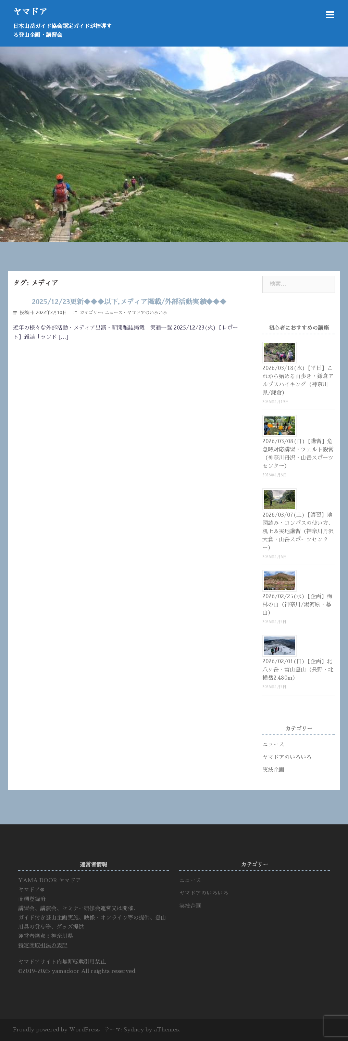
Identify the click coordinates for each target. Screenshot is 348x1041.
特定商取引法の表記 (42, 945)
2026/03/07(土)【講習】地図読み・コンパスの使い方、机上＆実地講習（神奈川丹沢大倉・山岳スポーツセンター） (298, 531)
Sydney (134, 1029)
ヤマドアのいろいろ (147, 312)
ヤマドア (30, 12)
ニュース (114, 312)
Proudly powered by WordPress (56, 1029)
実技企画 (273, 770)
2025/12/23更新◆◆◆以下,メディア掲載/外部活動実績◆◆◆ (129, 301)
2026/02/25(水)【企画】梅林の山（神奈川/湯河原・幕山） (297, 605)
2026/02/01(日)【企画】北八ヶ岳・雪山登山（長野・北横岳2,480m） (298, 670)
